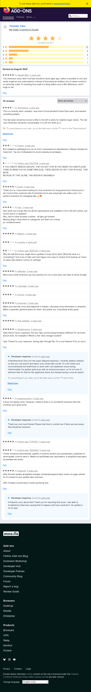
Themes (20, 17)
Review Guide (11, 591)
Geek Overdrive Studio (26, 29)
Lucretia (21, 242)
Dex (19, 207)
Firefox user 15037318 (28, 163)
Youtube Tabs (17, 26)
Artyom (21, 294)
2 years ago (29, 187)
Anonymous (23, 108)
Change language (11, 682)
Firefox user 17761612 (28, 442)
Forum (6, 581)
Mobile (7, 610)
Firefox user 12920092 (28, 450)
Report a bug (10, 586)
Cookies (18, 669)
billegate (22, 271)
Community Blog (12, 576)
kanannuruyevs (25, 398)
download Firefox (62, 3)
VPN (6, 635)
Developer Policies (14, 571)
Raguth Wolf (23, 75)
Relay (6, 640)
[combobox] (78, 16)
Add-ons (8, 545)
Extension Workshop (15, 561)
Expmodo (22, 303)
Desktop (8, 605)
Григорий (22, 286)
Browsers (8, 630)
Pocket (7, 650)
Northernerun (24, 329)
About (6, 550)
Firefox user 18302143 (28, 251)
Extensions (8, 17)
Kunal (20, 187)
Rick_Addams (24, 321)
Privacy (6, 669)
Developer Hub (12, 566)
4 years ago (32, 471)
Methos (21, 234)
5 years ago (35, 75)
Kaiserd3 (22, 471)
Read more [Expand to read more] (8, 134)
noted (29, 674)
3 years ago (32, 271)
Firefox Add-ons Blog (15, 556)
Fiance (21, 145)
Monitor (7, 645)
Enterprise (9, 615)
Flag (5, 93)
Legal (28, 669)
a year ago (34, 108)
